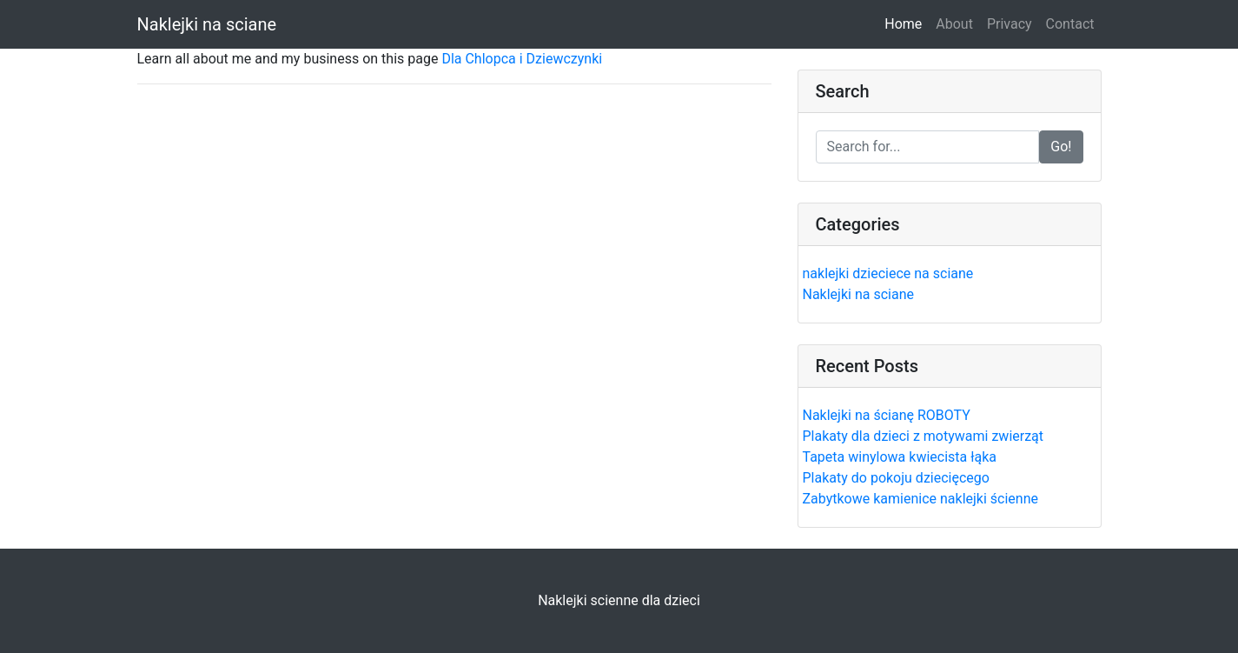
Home (906, 23)
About (954, 24)
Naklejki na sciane (207, 24)
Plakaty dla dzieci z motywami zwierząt (923, 436)
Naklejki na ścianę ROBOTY (886, 415)
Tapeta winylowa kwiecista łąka (900, 457)
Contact (1070, 24)
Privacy (1009, 24)
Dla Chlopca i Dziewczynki (521, 58)
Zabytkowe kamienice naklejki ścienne (920, 498)
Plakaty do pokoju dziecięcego (896, 478)
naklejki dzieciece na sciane (888, 273)
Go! (1060, 146)
